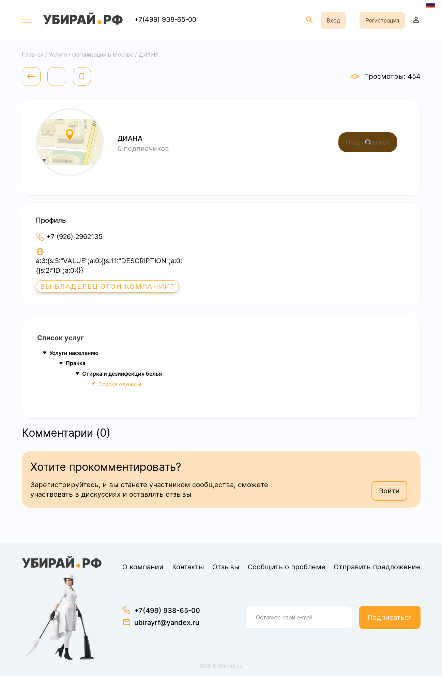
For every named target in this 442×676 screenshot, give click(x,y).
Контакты (188, 567)
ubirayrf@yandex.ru (166, 622)
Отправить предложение (377, 567)
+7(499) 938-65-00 (165, 19)
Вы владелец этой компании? (107, 286)
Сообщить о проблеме (286, 567)
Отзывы (226, 567)
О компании (143, 567)
